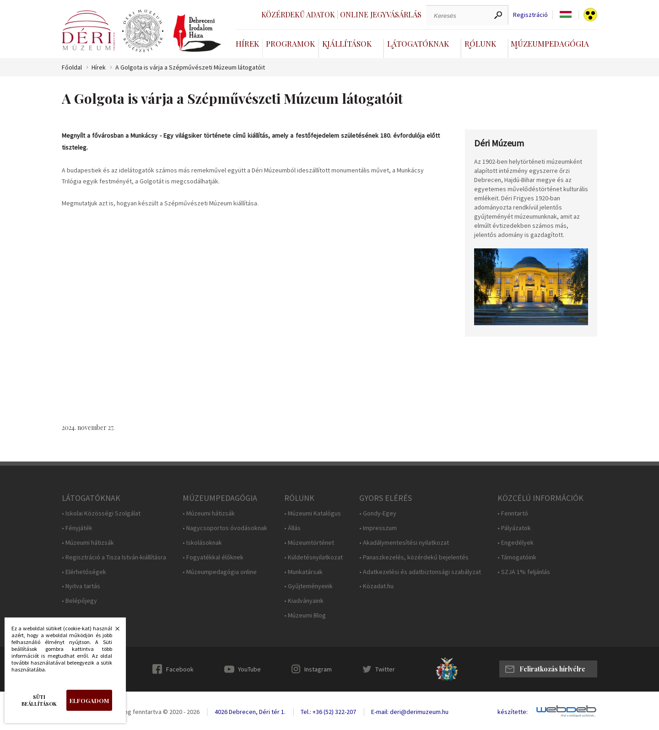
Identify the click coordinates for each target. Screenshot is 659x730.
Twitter (385, 669)
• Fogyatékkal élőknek (213, 557)
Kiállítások (347, 43)
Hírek (247, 43)
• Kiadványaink (304, 601)
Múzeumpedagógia (550, 43)
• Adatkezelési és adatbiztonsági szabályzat (420, 572)
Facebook (180, 669)
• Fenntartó (512, 513)
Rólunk (480, 43)
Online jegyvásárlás (380, 14)
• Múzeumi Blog (305, 615)
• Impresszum (378, 528)
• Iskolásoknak (202, 543)
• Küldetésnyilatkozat (313, 557)
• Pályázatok (514, 528)
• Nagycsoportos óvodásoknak (225, 528)
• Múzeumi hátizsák (88, 543)
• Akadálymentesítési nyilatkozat (404, 543)
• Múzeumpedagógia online (220, 572)
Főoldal (72, 67)
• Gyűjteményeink (308, 586)
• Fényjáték (77, 528)
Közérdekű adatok (298, 14)
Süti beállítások (39, 700)
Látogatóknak (418, 43)
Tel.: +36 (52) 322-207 (328, 712)
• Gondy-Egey (377, 513)
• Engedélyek (515, 543)
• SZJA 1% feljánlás (523, 572)
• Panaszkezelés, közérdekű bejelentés (414, 557)
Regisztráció (530, 15)
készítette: (512, 712)
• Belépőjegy (79, 601)
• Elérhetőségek (84, 572)
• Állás (292, 528)
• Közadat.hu (376, 586)
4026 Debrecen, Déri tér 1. (250, 712)
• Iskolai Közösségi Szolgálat (101, 513)
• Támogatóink (516, 557)
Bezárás (112, 631)
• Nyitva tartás (81, 586)
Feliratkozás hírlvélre (552, 669)
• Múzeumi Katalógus (312, 513)
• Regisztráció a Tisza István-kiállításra (114, 557)
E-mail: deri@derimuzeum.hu (409, 712)
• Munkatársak (303, 572)
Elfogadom (89, 700)
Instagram (318, 669)
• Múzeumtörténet (309, 543)
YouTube (249, 669)
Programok (290, 43)
